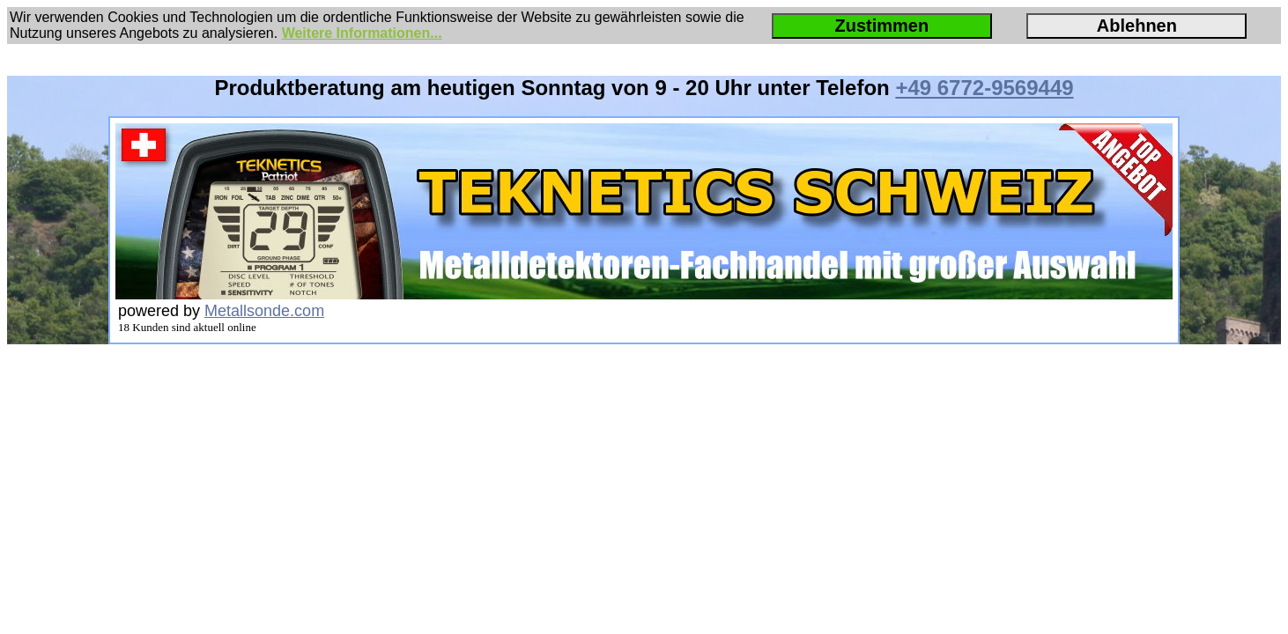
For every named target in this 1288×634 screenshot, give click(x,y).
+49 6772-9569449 (984, 88)
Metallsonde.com (264, 311)
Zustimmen (881, 25)
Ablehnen (1137, 25)
